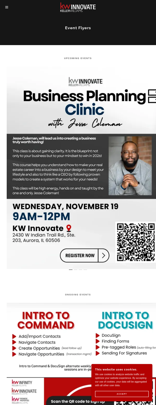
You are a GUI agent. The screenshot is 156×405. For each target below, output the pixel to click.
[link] (78, 7)
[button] (8, 7)
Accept (122, 394)
